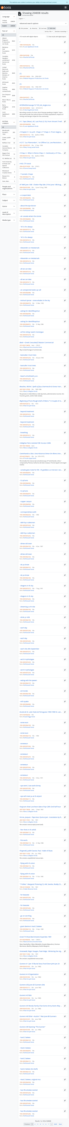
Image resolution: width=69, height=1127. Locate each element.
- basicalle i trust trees (28, 365)
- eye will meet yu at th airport (31, 796)
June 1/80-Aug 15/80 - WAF (41, 185)
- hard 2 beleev (25, 1037)
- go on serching (25, 916)
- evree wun (24, 722)
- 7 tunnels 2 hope (26, 174)
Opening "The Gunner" (32, 1027)
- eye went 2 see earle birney (30, 786)
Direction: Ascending (60, 31)
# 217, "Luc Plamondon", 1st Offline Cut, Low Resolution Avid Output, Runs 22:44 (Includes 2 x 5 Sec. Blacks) (41, 143)
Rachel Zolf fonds (29, 57)
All (3, 35)
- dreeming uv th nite (27, 607)
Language (6, 17)
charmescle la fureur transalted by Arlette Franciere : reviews (41, 387)
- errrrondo (24, 691)
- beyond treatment (27, 411)
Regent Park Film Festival (8, 154)
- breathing (24, 432)
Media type (6, 220)
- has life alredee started (28, 1090)
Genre (4, 206)
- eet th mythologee (27, 659)
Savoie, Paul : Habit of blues (36, 851)
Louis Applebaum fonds (8, 114)
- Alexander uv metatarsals (29, 248)
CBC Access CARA (35, 443)
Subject (5, 200)
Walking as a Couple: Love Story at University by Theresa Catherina (41, 454)
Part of (4, 31)
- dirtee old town (26, 544)
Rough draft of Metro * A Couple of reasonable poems (41, 401)
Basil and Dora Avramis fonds (33, 347)
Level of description (6, 213)
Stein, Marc (8, 181)
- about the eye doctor (28, 206)
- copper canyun (26, 501)
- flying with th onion (27, 863)
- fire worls (23, 840)
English (8, 26)
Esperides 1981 (36, 937)
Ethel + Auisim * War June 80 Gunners (38, 1016)
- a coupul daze (25, 195)
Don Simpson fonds (8, 95)
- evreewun (24, 744)
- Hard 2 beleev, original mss (30, 1079)
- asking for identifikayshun (30, 311)
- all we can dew (25, 269)
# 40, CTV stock (25, 164)
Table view (51, 28)
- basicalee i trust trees (28, 355)
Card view (42, 28)
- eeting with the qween (28, 680)
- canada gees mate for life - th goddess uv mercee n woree (41, 470)
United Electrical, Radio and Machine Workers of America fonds (8, 73)
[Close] (67, 2)
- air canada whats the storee (30, 216)
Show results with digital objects (56, 36)
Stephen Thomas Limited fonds (8, 89)
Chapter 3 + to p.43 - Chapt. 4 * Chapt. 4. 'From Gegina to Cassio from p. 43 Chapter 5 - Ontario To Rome (41, 132)
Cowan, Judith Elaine (8, 138)
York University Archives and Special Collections (8, 164)
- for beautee (24, 895)
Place (4, 194)
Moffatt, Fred (8, 143)
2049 (55, 1124)
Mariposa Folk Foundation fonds (8, 50)
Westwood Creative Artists (8, 172)
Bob (26, 995)
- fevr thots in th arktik (28, 830)
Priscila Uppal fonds (30, 458)
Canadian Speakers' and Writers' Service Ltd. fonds (8, 60)
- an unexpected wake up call (30, 290)
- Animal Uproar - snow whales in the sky (35, 300)
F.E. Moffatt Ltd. (8, 158)
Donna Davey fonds (30, 168)
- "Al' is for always (26, 227)
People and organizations (7, 187)
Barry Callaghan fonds (8, 107)
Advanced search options (29, 23)
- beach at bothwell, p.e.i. (29, 376)
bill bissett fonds (8, 83)
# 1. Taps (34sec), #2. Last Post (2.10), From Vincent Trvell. (41, 121)
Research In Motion (8, 177)
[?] (20, 74)
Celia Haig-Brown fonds (31, 110)
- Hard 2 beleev (25, 1048)
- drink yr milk (25, 617)
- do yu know (24, 565)
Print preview (23, 28)
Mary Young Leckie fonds (31, 147)
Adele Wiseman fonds (30, 889)
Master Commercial (37, 342)
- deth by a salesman (27, 522)
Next (60, 1124)
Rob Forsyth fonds (29, 137)
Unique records (8, 21)
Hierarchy (33, 28)
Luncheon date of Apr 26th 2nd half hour (40, 807)
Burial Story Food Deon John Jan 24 (39, 964)
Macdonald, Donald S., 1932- (8, 132)
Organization (29, 974)
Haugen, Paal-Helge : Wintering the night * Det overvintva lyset (41, 951)
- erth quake (24, 701)
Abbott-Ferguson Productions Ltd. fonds (8, 41)
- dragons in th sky (26, 586)
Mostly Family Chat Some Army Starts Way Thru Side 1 (41, 1006)
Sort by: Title (48, 31)
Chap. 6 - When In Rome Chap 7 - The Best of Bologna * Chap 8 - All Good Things (41, 153)
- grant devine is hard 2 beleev (31, 926)
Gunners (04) (32, 985)
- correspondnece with (28, 512)
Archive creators (5, 122)
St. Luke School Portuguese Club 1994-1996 (41, 712)
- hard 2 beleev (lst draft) (29, 1069)
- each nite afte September (29, 649)
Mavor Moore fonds (8, 101)
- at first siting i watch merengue (32, 332)
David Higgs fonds (29, 717)
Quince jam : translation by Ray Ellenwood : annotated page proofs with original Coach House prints (41, 817)
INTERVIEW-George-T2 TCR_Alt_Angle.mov (35, 105)
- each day (23, 628)
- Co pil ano (24, 480)
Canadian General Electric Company (8, 148)
